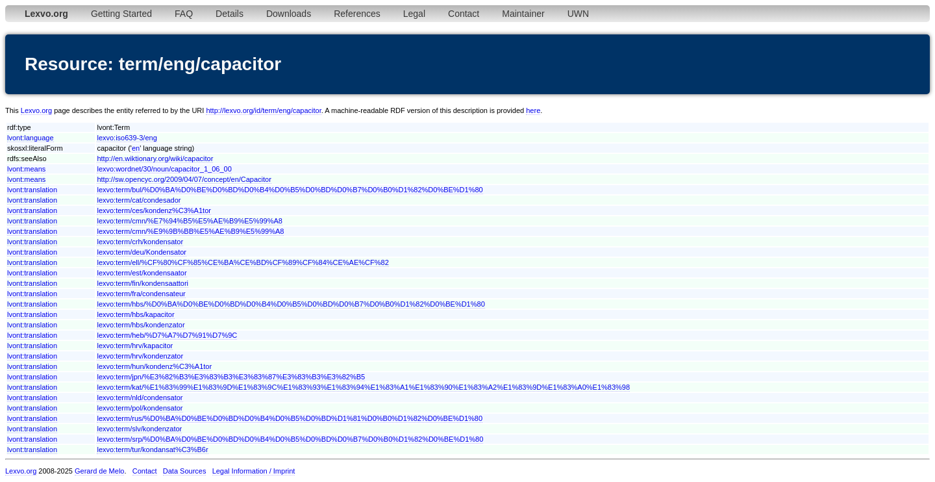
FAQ (184, 13)
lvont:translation (32, 190)
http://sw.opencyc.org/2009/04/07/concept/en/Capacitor (184, 179)
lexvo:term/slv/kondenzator (139, 429)
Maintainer (523, 13)
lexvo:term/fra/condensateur (141, 294)
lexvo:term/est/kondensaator (141, 273)
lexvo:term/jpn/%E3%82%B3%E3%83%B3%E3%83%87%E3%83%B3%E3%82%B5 (231, 377)
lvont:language (30, 138)
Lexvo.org (36, 110)
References (357, 13)
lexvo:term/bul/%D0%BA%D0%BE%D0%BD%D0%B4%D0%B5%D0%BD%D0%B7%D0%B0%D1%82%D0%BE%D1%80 (289, 190)
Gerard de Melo (99, 471)
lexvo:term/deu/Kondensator (141, 252)
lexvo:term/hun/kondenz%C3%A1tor (154, 366)
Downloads (288, 13)
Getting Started (121, 13)
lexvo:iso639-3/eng (126, 138)
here (533, 110)
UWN (578, 13)
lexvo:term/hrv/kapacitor (135, 345)
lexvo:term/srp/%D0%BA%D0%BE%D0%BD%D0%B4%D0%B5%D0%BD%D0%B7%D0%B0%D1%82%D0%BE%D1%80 (290, 439)
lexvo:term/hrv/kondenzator (140, 356)
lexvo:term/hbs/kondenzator (140, 325)
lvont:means (26, 169)
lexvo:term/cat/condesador (139, 200)
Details (229, 13)
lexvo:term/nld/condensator (139, 397)
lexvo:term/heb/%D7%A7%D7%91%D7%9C (167, 335)
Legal (414, 13)
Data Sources (184, 471)
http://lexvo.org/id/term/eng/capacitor (263, 110)
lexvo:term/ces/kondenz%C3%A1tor (153, 210)
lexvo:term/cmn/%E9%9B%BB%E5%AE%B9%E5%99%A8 (190, 231)
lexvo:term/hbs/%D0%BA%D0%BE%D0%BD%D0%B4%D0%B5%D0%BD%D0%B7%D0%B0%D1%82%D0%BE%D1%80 (290, 304)
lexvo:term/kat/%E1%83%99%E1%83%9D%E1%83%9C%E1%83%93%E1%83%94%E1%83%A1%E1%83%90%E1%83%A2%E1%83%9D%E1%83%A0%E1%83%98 (363, 387)
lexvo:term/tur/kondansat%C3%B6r (152, 449)
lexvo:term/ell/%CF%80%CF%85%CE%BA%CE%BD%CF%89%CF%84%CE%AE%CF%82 (242, 262)
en (136, 148)
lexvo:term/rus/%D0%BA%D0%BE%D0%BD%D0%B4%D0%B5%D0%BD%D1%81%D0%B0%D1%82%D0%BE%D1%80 (289, 418)
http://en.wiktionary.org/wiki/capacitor (155, 158)
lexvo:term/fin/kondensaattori (142, 283)
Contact (463, 13)
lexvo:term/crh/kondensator (140, 242)
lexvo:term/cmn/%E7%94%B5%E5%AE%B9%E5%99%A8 (189, 221)
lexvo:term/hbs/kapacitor (135, 314)
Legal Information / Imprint (253, 471)
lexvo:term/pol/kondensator (139, 408)
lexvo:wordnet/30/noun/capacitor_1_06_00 (164, 169)
